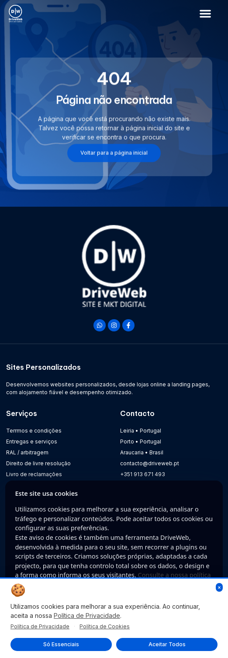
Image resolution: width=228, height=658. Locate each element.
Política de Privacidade (87, 615)
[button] (205, 13)
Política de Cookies (104, 626)
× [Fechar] (219, 587)
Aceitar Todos (167, 644)
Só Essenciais (61, 644)
